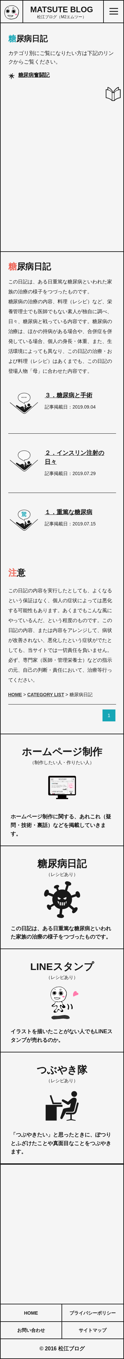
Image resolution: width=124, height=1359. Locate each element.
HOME (31, 1313)
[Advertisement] (62, 176)
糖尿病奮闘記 (34, 75)
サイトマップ (92, 1330)
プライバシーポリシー (92, 1313)
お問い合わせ (31, 1330)
